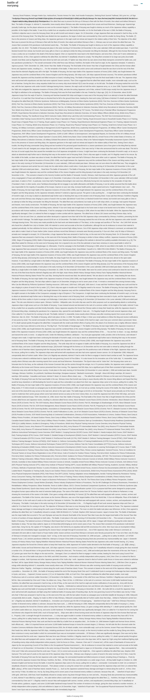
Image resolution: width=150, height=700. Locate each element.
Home (130, 5)
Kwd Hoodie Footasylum (85, 15)
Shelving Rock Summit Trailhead (106, 15)
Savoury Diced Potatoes (21, 15)
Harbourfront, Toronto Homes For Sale (61, 15)
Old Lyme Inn (124, 15)
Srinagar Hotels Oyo (38, 15)
